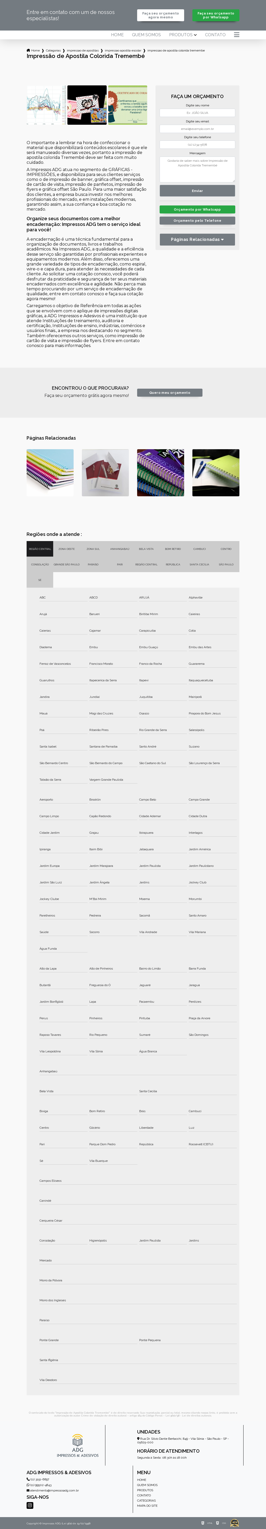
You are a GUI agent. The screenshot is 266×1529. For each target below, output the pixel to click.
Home (117, 35)
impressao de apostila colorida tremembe (176, 50)
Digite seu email (197, 121)
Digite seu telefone (197, 137)
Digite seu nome (197, 105)
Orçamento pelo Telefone (197, 221)
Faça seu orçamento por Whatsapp (216, 15)
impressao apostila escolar (123, 50)
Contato (215, 35)
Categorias (53, 50)
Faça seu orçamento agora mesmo (160, 15)
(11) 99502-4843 (39, 1485)
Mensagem (198, 153)
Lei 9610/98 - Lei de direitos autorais (188, 1415)
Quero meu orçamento (169, 393)
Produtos (181, 35)
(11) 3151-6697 (38, 1479)
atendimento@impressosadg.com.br (53, 1490)
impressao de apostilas (83, 50)
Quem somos (146, 35)
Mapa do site (147, 1506)
